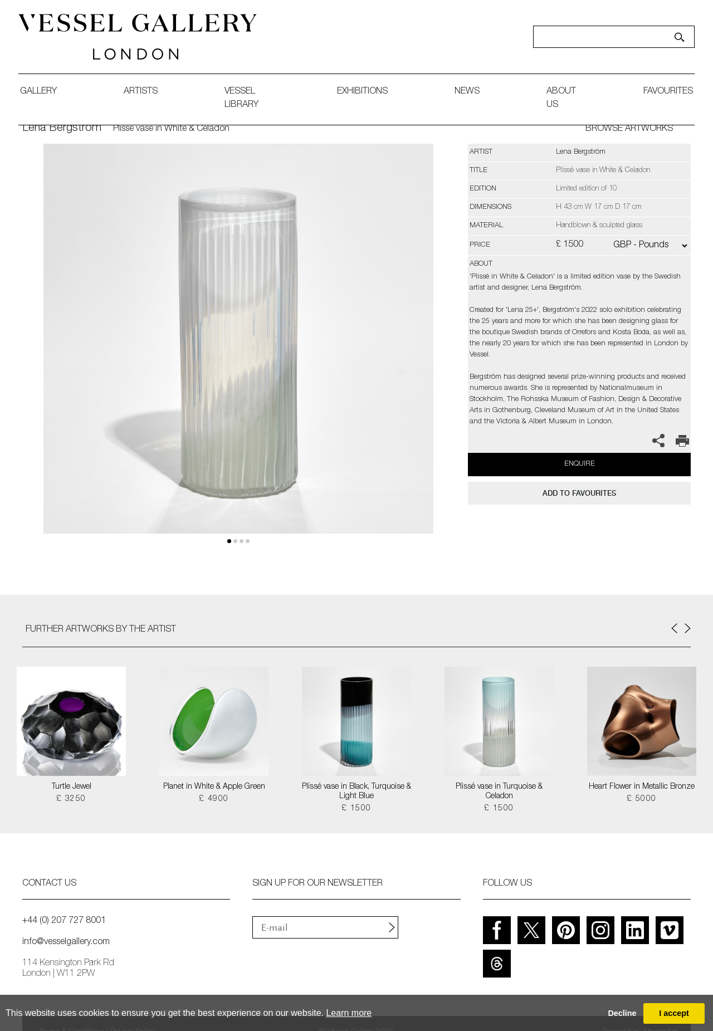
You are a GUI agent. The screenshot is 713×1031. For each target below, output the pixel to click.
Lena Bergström (61, 128)
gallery (42, 91)
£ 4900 (213, 799)
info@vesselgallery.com (66, 942)
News (463, 91)
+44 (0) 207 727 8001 (64, 921)
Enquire (579, 464)
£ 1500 (356, 809)
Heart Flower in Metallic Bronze (642, 787)
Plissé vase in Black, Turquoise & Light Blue (356, 791)
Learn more (349, 1013)
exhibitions (359, 91)
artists (145, 91)
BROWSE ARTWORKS (629, 129)
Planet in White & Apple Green (214, 787)
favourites (664, 91)
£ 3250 (71, 799)
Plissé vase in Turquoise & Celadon (499, 791)
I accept (674, 1013)
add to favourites (579, 493)
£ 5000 (641, 799)
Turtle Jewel (71, 787)
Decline (622, 1013)
